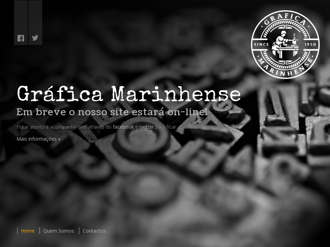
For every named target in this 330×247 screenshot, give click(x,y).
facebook (123, 127)
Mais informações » (38, 139)
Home (28, 230)
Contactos (94, 230)
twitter (146, 127)
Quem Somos (58, 230)
